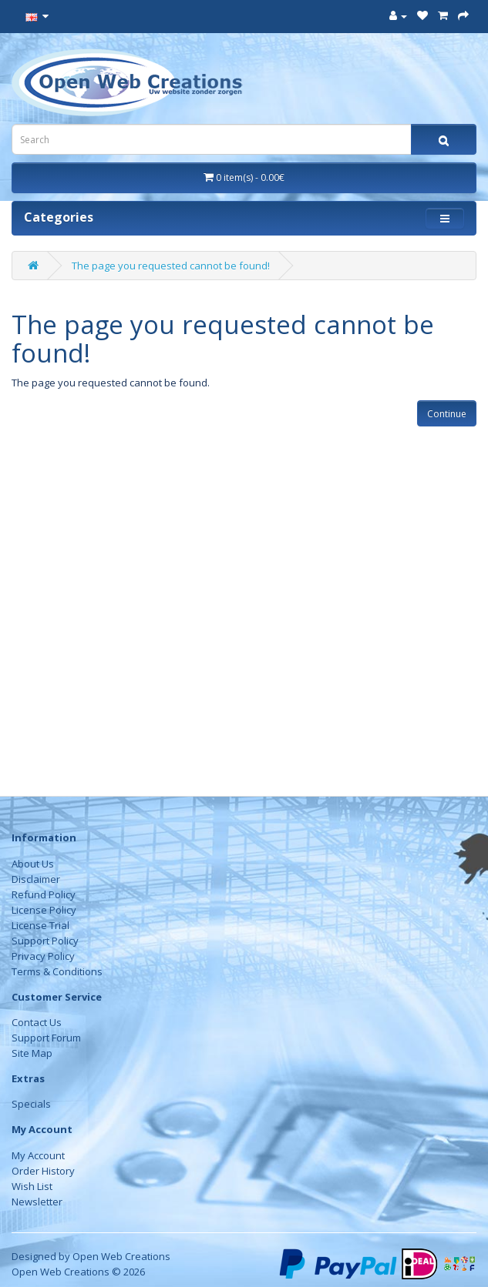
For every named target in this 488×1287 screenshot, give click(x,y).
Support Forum (46, 1038)
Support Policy (45, 941)
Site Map (32, 1053)
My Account (38, 1155)
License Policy (44, 910)
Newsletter (37, 1201)
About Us (33, 864)
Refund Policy (44, 894)
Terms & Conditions (57, 971)
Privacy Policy (43, 956)
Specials (31, 1104)
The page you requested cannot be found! (171, 265)
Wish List (32, 1186)
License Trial (40, 925)
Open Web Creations (121, 1256)
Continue (446, 413)
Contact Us (37, 1022)
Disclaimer (36, 879)
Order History (43, 1171)
